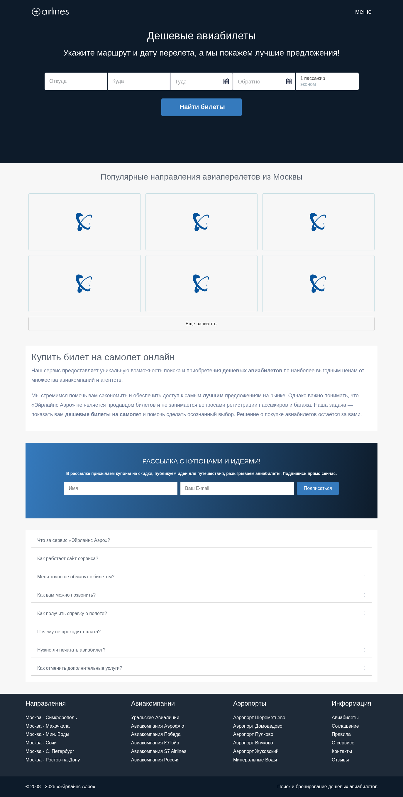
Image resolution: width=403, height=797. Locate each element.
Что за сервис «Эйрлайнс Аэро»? (73, 540)
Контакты (342, 751)
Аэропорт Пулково (253, 734)
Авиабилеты (345, 717)
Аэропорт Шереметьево (259, 717)
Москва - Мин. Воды (47, 734)
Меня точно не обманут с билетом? (75, 576)
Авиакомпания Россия (155, 759)
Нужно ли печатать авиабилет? (71, 649)
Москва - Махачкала (48, 726)
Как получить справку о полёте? (72, 613)
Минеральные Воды (255, 759)
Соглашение (345, 726)
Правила (341, 734)
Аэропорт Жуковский (256, 751)
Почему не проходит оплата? (69, 631)
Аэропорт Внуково (253, 742)
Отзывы (340, 759)
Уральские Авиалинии (155, 717)
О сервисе (343, 742)
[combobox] (76, 81)
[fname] (120, 488)
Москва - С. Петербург (50, 751)
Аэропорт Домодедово (257, 726)
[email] (237, 488)
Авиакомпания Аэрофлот (158, 726)
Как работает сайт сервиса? (67, 558)
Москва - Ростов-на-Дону (53, 759)
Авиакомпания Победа (156, 734)
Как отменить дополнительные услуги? (79, 668)
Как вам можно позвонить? (66, 594)
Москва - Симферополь (51, 717)
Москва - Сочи (41, 742)
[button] (318, 488)
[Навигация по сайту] (363, 12)
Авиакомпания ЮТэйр (155, 742)
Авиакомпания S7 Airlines (158, 751)
